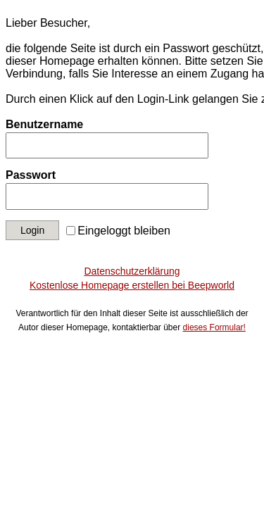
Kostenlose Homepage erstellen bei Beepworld (132, 285)
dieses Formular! (214, 327)
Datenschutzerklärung (132, 271)
